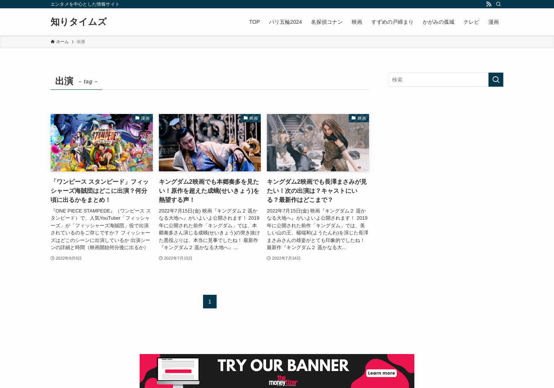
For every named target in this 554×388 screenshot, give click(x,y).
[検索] (498, 4)
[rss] (489, 4)
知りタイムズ (79, 21)
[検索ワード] (446, 79)
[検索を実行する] (495, 79)
